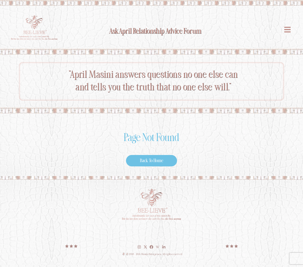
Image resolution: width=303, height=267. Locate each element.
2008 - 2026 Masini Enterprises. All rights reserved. (156, 256)
